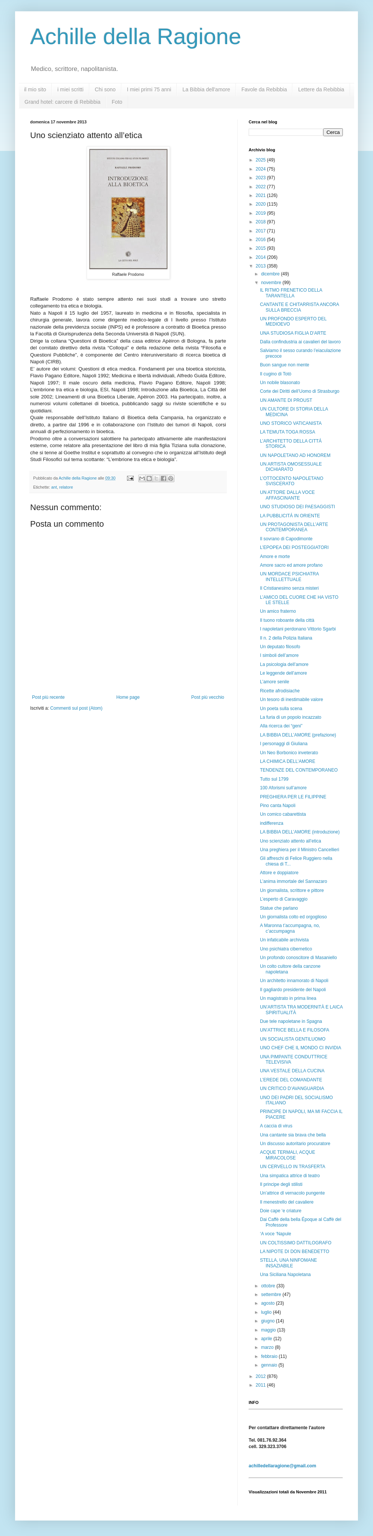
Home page (128, 697)
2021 (261, 195)
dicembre (271, 274)
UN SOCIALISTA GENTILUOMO (293, 1039)
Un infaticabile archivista (284, 940)
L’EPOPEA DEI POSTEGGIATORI (294, 547)
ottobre (269, 1285)
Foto (117, 102)
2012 (261, 1376)
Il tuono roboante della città (287, 620)
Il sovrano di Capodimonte (286, 538)
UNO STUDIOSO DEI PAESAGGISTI (297, 506)
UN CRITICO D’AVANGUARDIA (292, 1088)
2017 (261, 231)
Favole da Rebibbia (264, 89)
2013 (261, 266)
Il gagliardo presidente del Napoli (293, 989)
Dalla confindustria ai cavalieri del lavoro (300, 341)
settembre (272, 1294)
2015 (261, 248)
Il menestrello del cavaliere (286, 1202)
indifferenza (271, 823)
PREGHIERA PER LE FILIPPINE (293, 797)
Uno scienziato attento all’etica (290, 841)
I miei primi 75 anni (149, 89)
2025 (261, 160)
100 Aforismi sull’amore (283, 787)
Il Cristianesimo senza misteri (289, 588)
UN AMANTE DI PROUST (286, 400)
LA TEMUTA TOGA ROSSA (287, 432)
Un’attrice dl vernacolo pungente (292, 1193)
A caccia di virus (276, 1126)
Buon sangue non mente (284, 364)
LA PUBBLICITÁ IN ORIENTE (290, 515)
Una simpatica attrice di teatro (290, 1175)
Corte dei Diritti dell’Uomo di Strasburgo (299, 391)
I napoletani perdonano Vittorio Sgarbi (298, 629)
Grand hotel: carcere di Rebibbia (62, 102)
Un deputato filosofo (280, 646)
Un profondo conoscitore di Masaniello (298, 957)
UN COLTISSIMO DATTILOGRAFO (296, 1242)
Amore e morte (275, 556)
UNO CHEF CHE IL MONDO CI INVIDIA (300, 1047)
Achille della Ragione (135, 36)
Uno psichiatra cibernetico (286, 949)
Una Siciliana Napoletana (285, 1274)
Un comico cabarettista (283, 814)
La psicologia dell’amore (284, 664)
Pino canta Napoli (277, 805)
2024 (261, 169)
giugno (268, 1321)
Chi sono (105, 89)
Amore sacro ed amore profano (291, 565)
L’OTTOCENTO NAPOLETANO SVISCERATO (291, 481)
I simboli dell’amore (279, 655)
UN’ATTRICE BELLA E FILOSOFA (294, 1030)
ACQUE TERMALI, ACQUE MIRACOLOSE (287, 1155)
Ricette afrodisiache (280, 690)
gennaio (269, 1365)
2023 (261, 177)
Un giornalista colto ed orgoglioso (293, 916)
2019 (261, 213)
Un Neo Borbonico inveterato (289, 752)
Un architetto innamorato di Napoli (294, 980)
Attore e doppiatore (279, 872)
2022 (261, 186)
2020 (261, 204)
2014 (261, 257)
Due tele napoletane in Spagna (291, 1021)
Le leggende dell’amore (283, 673)
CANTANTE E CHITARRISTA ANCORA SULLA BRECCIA (299, 307)
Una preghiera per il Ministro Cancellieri (299, 849)
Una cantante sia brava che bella (293, 1135)
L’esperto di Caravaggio (283, 899)
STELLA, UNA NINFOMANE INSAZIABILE (288, 1263)
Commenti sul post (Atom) (76, 708)
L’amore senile (274, 681)
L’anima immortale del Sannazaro (293, 881)
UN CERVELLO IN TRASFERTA (292, 1166)
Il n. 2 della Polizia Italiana (286, 638)
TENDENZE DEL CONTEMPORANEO (299, 770)
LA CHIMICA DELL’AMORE (287, 761)
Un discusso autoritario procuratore (295, 1143)
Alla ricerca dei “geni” (281, 726)
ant (54, 487)
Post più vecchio (207, 697)
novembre (272, 282)
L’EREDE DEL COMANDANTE (291, 1079)
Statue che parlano (279, 908)
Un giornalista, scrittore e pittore (292, 890)
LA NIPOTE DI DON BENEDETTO (294, 1251)
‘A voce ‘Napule (275, 1233)
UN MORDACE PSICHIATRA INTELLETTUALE (289, 576)
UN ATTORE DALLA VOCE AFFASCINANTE (287, 495)
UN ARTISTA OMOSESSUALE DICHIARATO (291, 466)
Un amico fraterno (278, 611)
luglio (267, 1312)
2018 (261, 221)
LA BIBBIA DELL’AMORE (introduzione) (299, 832)
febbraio (270, 1356)
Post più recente (48, 697)
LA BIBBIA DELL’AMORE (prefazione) (298, 735)
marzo (268, 1347)
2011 (261, 1385)
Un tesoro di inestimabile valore (291, 699)
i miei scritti (70, 89)
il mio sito (35, 89)
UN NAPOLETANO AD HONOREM (295, 455)
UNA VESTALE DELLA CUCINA (292, 1070)
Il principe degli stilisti (281, 1184)
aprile (267, 1338)
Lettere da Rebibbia (321, 89)
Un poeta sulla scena (281, 708)
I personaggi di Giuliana (283, 743)
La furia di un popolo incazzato (290, 717)
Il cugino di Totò (275, 374)
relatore (66, 487)
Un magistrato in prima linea (288, 998)
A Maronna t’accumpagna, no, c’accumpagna (290, 928)
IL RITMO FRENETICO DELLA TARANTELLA (291, 293)
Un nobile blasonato (280, 382)
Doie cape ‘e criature (280, 1210)
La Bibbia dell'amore (206, 89)
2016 (261, 239)
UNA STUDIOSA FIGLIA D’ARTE (293, 333)
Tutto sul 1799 (274, 779)
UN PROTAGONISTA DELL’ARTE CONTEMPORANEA (294, 527)
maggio (269, 1330)
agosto (268, 1303)
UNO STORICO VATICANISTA (291, 423)
